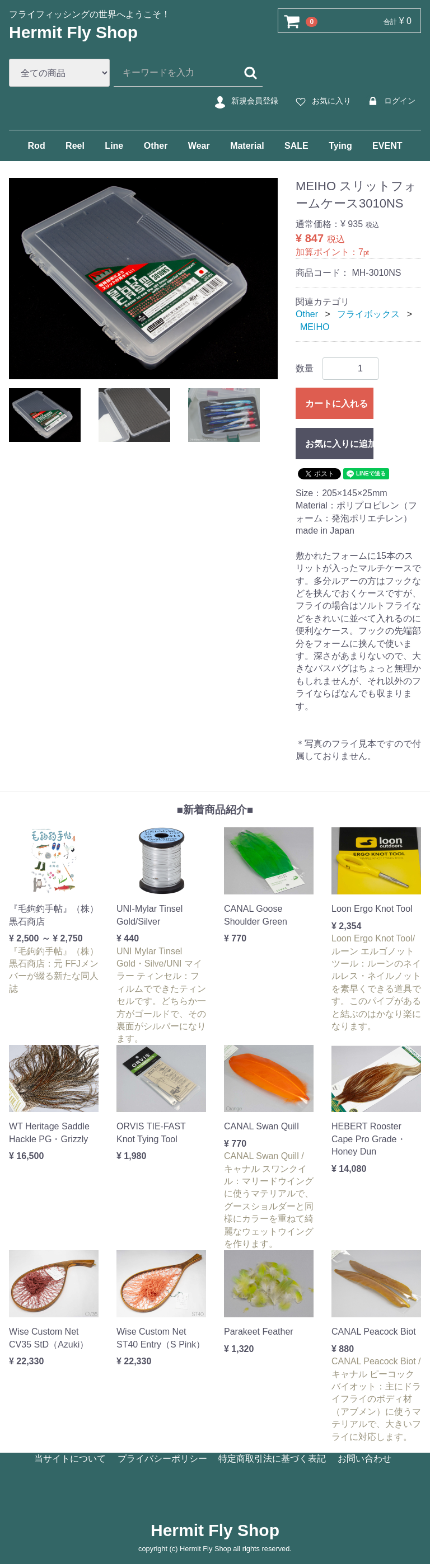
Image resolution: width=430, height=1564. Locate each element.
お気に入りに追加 (339, 444)
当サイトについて (70, 1458)
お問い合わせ (364, 1458)
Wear (199, 145)
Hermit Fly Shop (73, 32)
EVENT (387, 145)
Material (247, 145)
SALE (296, 145)
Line (114, 145)
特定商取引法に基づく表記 (272, 1458)
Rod (36, 145)
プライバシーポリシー (162, 1458)
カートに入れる (336, 403)
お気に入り (321, 101)
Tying (340, 145)
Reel (75, 145)
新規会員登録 (245, 101)
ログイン (389, 101)
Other (156, 145)
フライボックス (368, 314)
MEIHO (314, 326)
